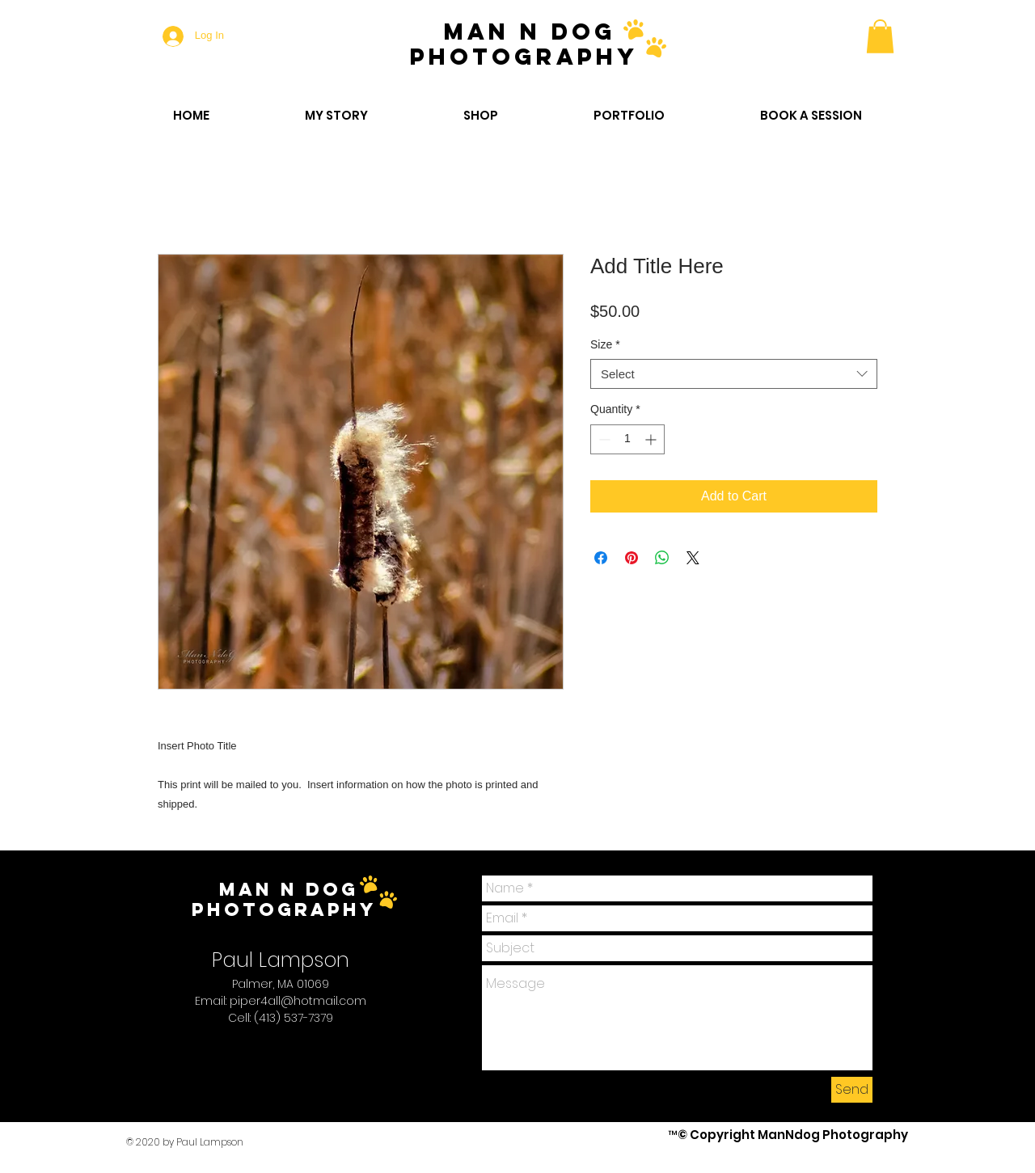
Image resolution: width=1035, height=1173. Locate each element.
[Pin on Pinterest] (631, 558)
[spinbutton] (627, 439)
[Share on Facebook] (600, 558)
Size (605, 344)
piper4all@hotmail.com (298, 1001)
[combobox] (733, 374)
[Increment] (652, 439)
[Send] (851, 1090)
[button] (880, 36)
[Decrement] (603, 439)
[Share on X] (693, 558)
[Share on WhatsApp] (662, 558)
